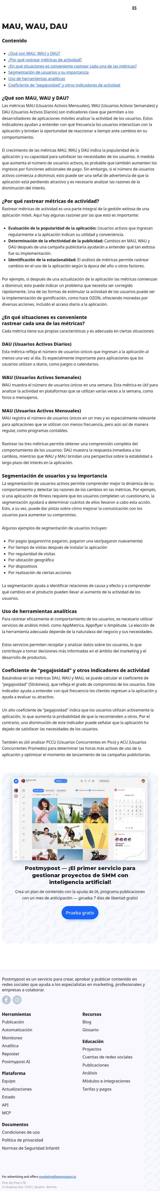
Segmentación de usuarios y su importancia (48, 72)
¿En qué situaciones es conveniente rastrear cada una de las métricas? (72, 66)
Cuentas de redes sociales (108, 1057)
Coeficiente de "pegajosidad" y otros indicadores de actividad (64, 85)
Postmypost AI (16, 1061)
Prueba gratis (80, 913)
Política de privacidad (22, 1140)
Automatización (17, 1029)
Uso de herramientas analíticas (36, 78)
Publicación (13, 1021)
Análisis (90, 1073)
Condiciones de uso (21, 1132)
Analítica (10, 1045)
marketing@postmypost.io (57, 1176)
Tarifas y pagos (97, 1089)
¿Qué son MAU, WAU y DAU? (34, 53)
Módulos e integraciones (106, 1080)
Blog (87, 1021)
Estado (8, 1097)
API (5, 1104)
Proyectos (92, 1049)
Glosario (91, 1029)
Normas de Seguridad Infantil (30, 1148)
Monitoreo (12, 1037)
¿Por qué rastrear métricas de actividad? (45, 59)
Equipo (8, 1080)
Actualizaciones (17, 1089)
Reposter (11, 1053)
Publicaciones (96, 1065)
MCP (6, 1113)
